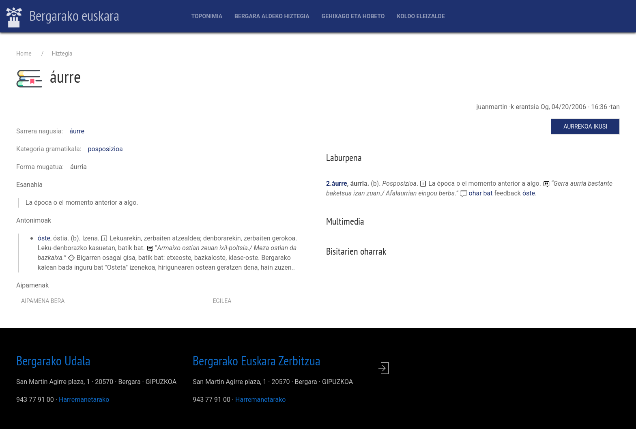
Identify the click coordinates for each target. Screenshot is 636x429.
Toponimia (206, 16)
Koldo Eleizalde (421, 16)
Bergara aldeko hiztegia (271, 16)
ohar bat (481, 193)
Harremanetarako (84, 399)
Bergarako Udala (53, 360)
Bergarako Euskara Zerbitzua (256, 360)
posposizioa (105, 149)
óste (44, 238)
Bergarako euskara (62, 16)
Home (24, 53)
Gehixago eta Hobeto (353, 16)
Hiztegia (62, 53)
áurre (76, 131)
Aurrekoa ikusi (585, 126)
